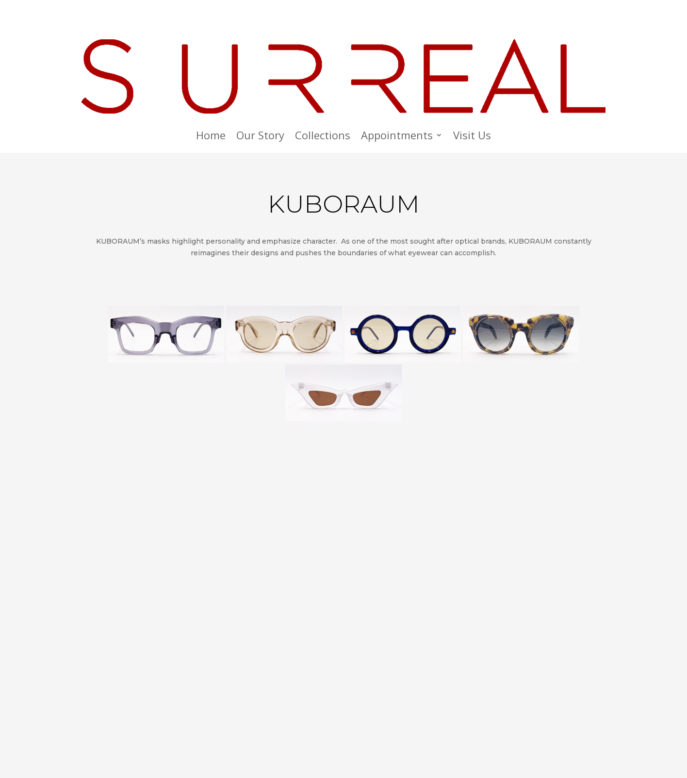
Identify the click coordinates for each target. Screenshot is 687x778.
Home (211, 137)
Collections (322, 137)
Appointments (397, 137)
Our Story (260, 137)
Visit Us (472, 137)
